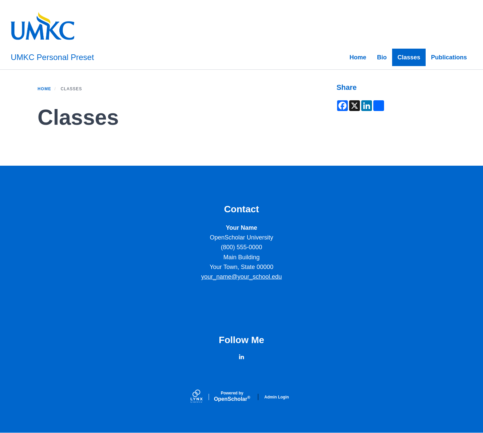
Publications (449, 57)
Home (358, 57)
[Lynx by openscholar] (202, 396)
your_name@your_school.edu (241, 276)
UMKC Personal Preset (52, 57)
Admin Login (276, 397)
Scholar (232, 396)
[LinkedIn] (241, 357)
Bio (382, 57)
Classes (408, 57)
